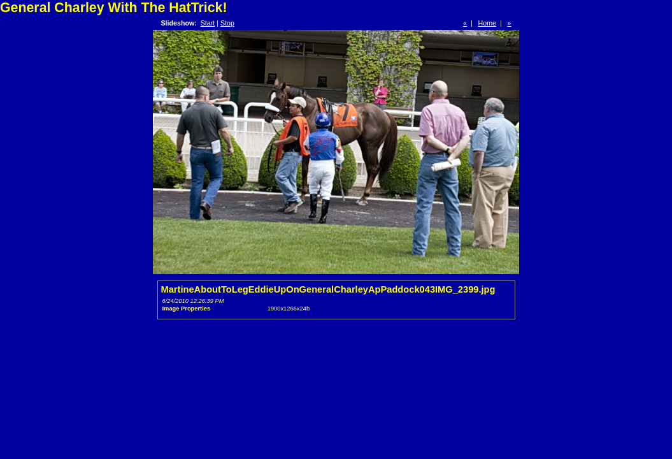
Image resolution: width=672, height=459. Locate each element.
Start (208, 23)
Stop (227, 23)
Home (487, 23)
